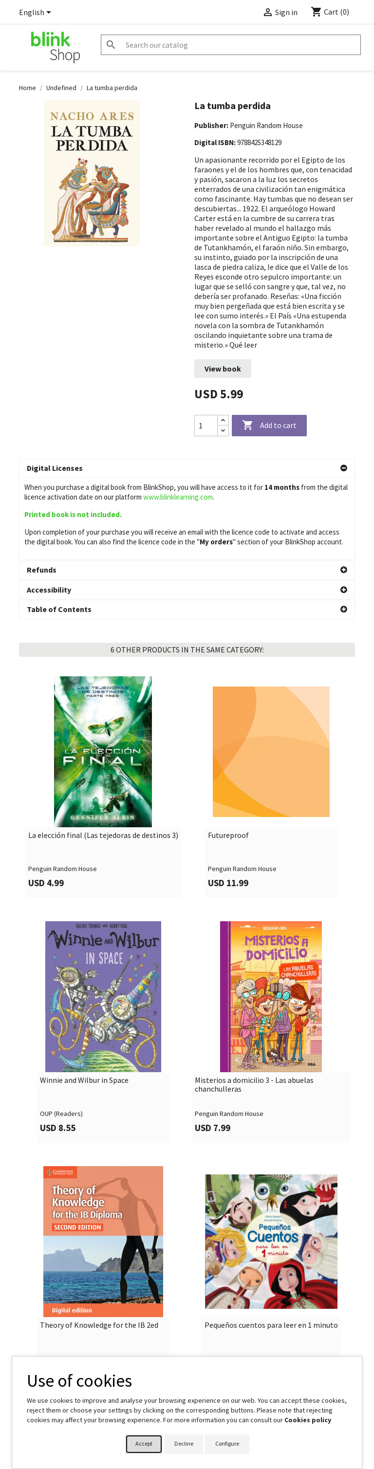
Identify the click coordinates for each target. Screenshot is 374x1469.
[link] (103, 705)
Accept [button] (143, 1443)
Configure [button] (227, 1443)
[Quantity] (206, 425)
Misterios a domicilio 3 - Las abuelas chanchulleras (254, 1002)
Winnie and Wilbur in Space (84, 998)
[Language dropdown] (37, 13)
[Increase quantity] (223, 420)
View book (223, 368)
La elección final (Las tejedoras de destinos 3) (103, 753)
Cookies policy (307, 1419)
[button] (187, 468)
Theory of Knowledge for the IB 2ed (99, 1243)
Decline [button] (183, 1443)
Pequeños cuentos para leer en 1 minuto (271, 1243)
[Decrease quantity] (223, 430)
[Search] (231, 45)
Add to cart (269, 425)
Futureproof (228, 753)
